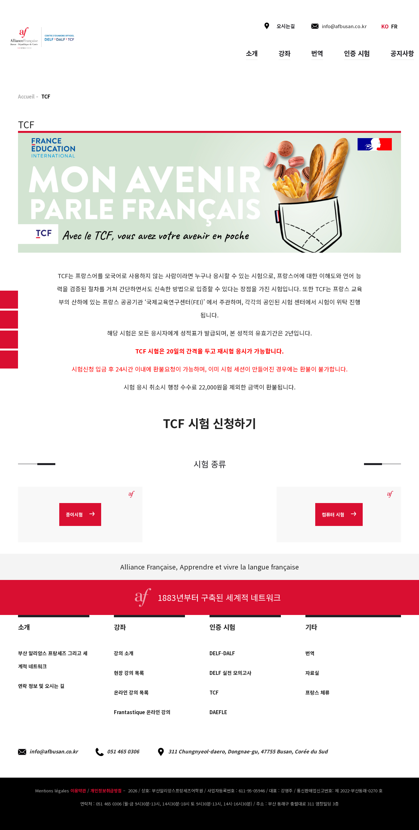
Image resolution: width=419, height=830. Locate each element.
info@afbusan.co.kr (48, 752)
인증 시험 (357, 53)
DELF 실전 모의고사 (230, 672)
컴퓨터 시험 (339, 514)
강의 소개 (124, 653)
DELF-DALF (222, 653)
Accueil (26, 96)
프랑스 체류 (317, 692)
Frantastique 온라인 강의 (142, 712)
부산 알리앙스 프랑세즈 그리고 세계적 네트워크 (52, 660)
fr (394, 26)
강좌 (284, 53)
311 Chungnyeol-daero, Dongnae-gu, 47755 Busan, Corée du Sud (242, 752)
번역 (317, 53)
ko (385, 26)
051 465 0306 (117, 752)
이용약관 (78, 790)
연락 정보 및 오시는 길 (41, 685)
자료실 (312, 672)
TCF (214, 692)
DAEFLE (218, 712)
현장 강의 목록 (129, 672)
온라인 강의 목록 (131, 692)
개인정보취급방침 (106, 790)
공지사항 (402, 53)
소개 (252, 53)
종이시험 (80, 514)
